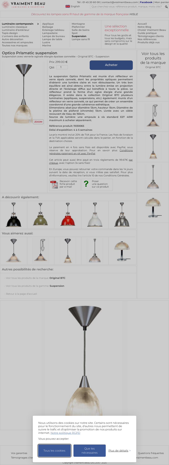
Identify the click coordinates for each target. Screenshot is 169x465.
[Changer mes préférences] (117, 451)
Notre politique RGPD (65, 433)
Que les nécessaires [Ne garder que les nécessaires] (90, 450)
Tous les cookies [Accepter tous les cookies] (54, 450)
